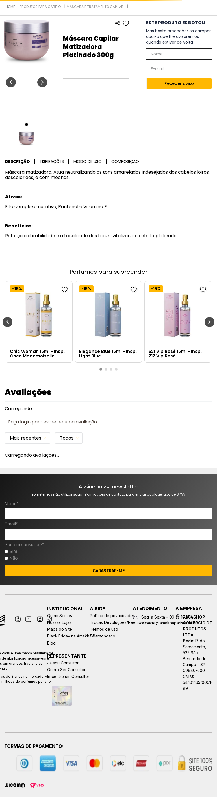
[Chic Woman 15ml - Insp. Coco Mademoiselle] (39, 322)
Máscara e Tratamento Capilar (95, 6)
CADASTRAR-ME (109, 570)
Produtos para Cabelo (40, 6)
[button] (100, 369)
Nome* (11, 503)
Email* (11, 524)
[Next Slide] (209, 322)
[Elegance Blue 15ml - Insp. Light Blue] (108, 322)
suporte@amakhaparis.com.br (169, 623)
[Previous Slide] (7, 322)
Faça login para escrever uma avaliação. (53, 422)
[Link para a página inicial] (10, 7)
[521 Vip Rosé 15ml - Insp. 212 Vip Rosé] (177, 322)
